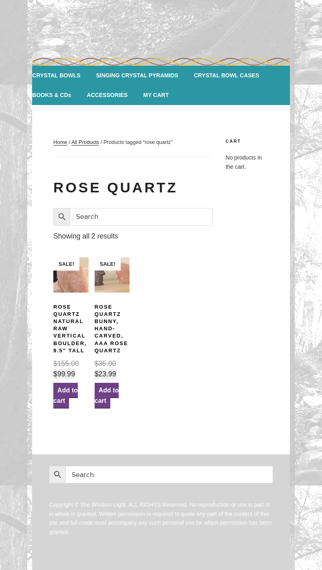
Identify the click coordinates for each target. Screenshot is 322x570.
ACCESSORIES (107, 95)
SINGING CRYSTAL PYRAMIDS (137, 75)
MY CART (156, 95)
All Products (85, 142)
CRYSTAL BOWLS (56, 75)
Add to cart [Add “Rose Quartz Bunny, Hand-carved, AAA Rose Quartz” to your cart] (107, 395)
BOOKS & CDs (51, 95)
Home (60, 142)
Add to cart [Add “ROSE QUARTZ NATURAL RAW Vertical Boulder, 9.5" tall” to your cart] (65, 395)
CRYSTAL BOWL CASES (226, 75)
